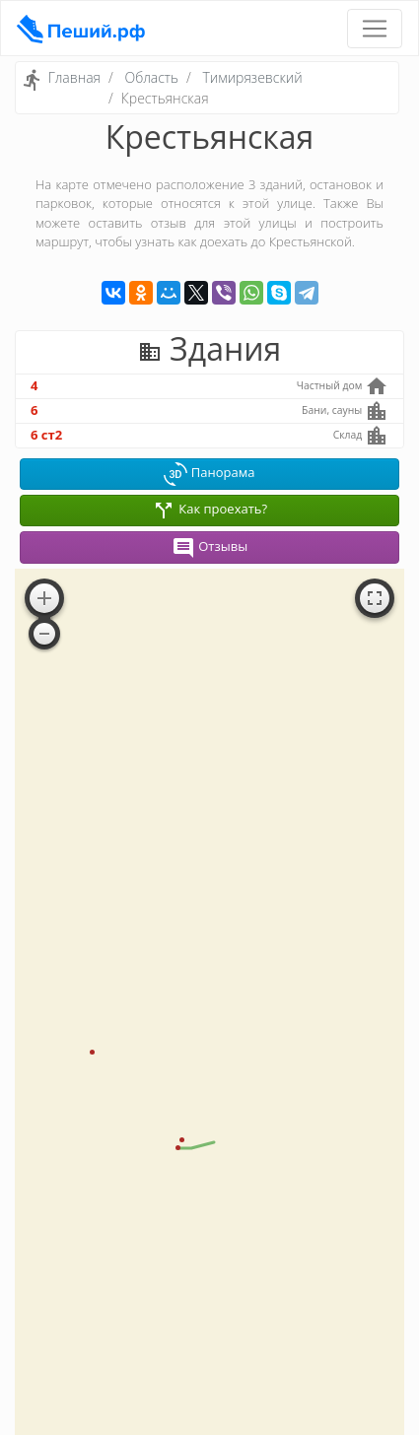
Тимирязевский (253, 77)
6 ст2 (46, 435)
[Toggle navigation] (374, 28)
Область (151, 77)
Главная (74, 77)
